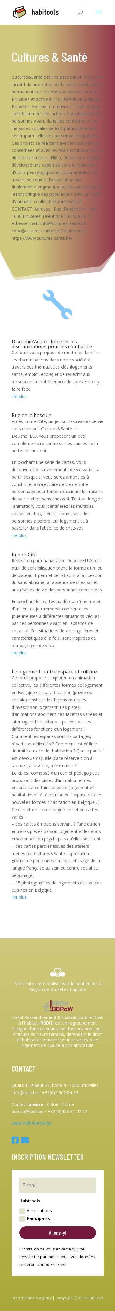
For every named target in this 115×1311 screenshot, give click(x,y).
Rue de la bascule (31, 415)
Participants (34, 1218)
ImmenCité (24, 554)
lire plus (19, 396)
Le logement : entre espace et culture (54, 671)
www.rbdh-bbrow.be (32, 1123)
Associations (35, 1211)
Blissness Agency (37, 1298)
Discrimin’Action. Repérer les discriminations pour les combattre (52, 344)
